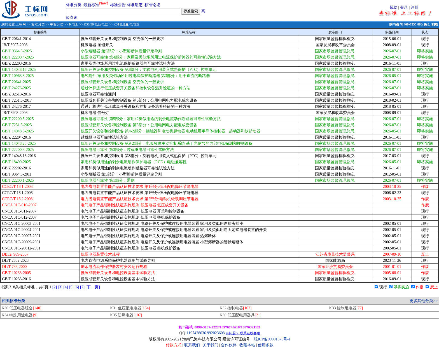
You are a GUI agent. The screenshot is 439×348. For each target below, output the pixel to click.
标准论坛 (152, 5)
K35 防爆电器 (126, 315)
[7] (82, 287)
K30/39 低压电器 (96, 24)
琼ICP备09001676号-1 (272, 339)
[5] (71, 287)
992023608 (216, 333)
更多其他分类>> (424, 301)
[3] (60, 287)
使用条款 (266, 345)
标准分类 (73, 5)
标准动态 (135, 5)
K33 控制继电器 (346, 308)
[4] (65, 287)
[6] (76, 287)
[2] (54, 287)
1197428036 (196, 333)
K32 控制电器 (235, 308)
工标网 (21, 24)
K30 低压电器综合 (21, 308)
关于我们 (211, 345)
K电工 (73, 24)
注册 (415, 7)
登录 (404, 7)
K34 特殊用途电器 (20, 315)
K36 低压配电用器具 (240, 315)
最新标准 (91, 5)
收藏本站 (247, 345)
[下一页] (93, 287)
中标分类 (57, 24)
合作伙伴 (229, 345)
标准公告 (118, 5)
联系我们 (192, 345)
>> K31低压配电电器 (123, 24)
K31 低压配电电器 (130, 308)
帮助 (393, 7)
